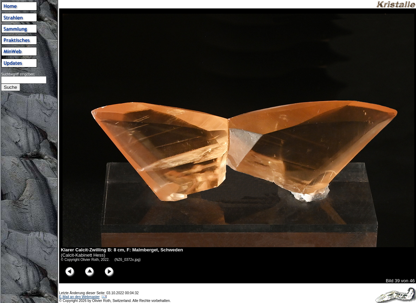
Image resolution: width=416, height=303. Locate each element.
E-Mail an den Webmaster (79, 297)
